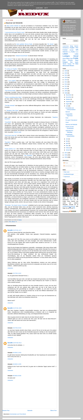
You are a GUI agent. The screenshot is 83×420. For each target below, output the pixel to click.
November (69, 97)
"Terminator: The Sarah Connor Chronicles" (16, 205)
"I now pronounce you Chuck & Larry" (15, 32)
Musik (64, 58)
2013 (65, 82)
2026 (65, 70)
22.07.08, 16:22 (17, 273)
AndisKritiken (66, 46)
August (68, 103)
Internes (65, 52)
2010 (65, 88)
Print (64, 60)
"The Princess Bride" (10, 90)
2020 (65, 77)
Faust (67, 122)
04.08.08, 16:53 (17, 352)
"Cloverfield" (8, 122)
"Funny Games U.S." (10, 148)
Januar (68, 150)
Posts (66, 163)
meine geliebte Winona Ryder (24, 44)
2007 (65, 152)
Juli (67, 106)
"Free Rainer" (8, 59)
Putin (67, 118)
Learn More (39, 8)
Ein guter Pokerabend (71, 120)
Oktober (68, 99)
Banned (68, 111)
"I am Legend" (12, 80)
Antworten (10, 268)
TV (16, 221)
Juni (67, 139)
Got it (46, 8)
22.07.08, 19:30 (17, 308)
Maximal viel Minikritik (71, 124)
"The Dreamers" (28, 155)
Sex (71, 62)
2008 (65, 93)
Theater (69, 64)
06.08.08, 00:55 (17, 375)
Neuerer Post (5, 410)
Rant (76, 60)
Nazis (68, 58)
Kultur (73, 52)
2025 (65, 73)
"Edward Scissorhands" (21, 55)
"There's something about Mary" (13, 97)
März (67, 145)
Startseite (29, 410)
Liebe (76, 54)
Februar (68, 147)
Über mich (66, 172)
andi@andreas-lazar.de (69, 206)
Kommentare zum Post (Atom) (18, 414)
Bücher (76, 46)
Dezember (69, 95)
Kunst (77, 51)
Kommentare (68, 166)
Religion (65, 62)
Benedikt (10, 230)
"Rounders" (8, 142)
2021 (65, 75)
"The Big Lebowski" (10, 105)
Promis (70, 60)
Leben (65, 54)
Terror (64, 64)
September (69, 101)
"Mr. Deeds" (50, 44)
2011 (65, 86)
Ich (77, 50)
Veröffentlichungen (69, 174)
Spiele (76, 62)
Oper (71, 58)
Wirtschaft (66, 65)
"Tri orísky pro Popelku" (11, 69)
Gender (72, 50)
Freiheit (65, 50)
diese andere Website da (13, 25)
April (67, 143)
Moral (13, 221)
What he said (17, 132)
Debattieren (66, 47)
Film (10, 221)
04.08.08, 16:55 (17, 364)
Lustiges (66, 56)
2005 (65, 157)
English (72, 48)
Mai (67, 141)
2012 (65, 84)
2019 (65, 79)
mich (71, 199)
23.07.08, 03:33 (17, 328)
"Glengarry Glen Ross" (12, 110)
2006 (65, 155)
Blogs (71, 46)
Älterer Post (53, 410)
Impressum (67, 176)
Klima (69, 51)
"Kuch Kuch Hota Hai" (11, 135)
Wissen (71, 65)
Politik (75, 58)
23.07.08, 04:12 (17, 342)
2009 (65, 90)
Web (76, 64)
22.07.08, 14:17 (17, 230)
